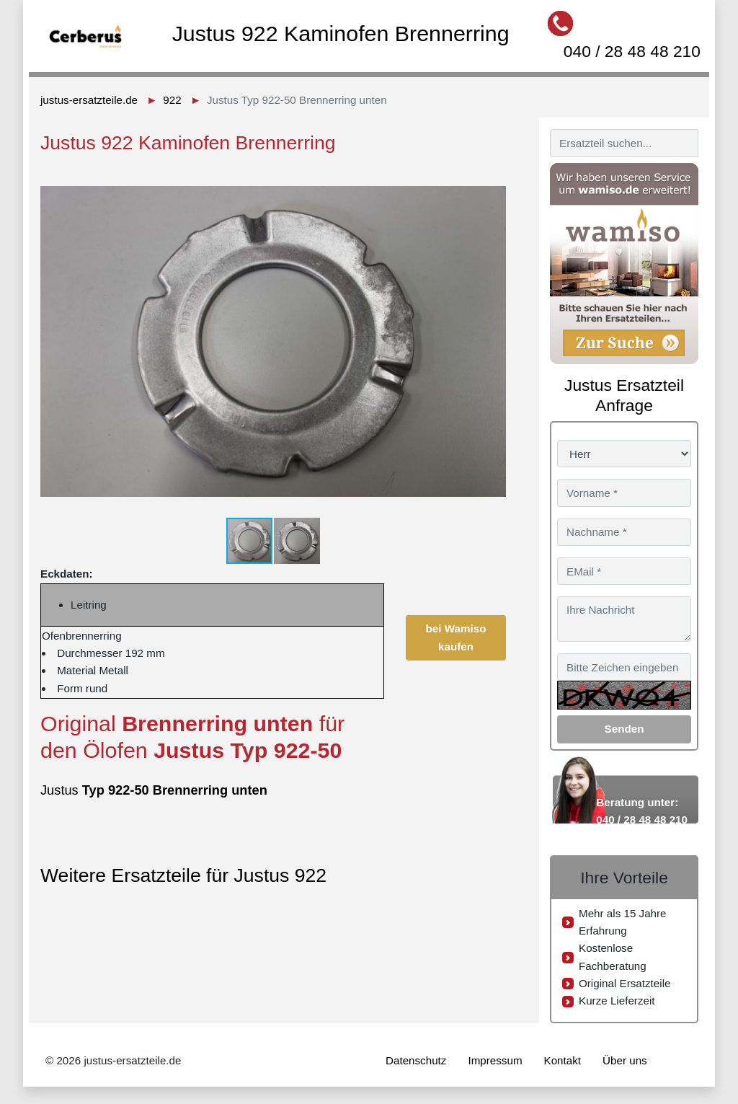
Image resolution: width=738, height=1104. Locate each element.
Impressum (495, 1060)
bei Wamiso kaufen (456, 637)
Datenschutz (416, 1060)
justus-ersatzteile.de (89, 100)
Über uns (625, 1060)
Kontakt (563, 1060)
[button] (492, 179)
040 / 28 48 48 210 (632, 51)
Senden (624, 729)
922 (172, 100)
